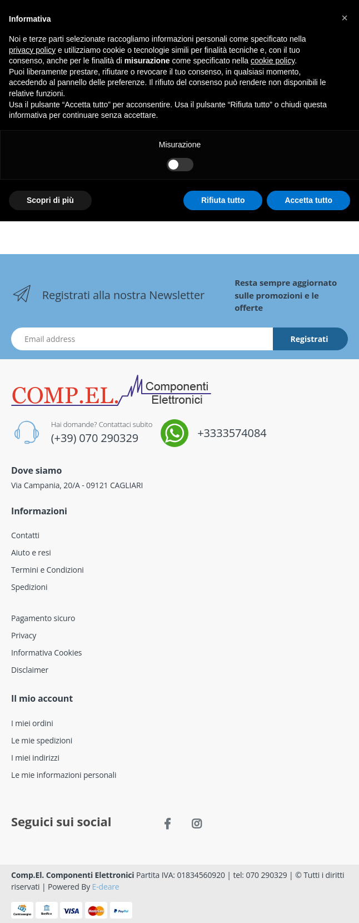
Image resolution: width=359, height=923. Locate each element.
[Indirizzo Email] (142, 338)
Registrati (309, 339)
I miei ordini (32, 723)
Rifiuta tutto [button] (223, 200)
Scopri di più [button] (50, 200)
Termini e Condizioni (47, 569)
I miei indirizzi (35, 757)
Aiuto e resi (31, 552)
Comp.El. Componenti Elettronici (72, 875)
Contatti (25, 535)
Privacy (23, 635)
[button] (344, 18)
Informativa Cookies (46, 652)
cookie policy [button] (273, 60)
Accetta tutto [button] (308, 200)
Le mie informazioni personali (63, 775)
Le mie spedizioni (41, 740)
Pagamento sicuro (43, 618)
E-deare (105, 886)
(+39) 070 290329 (94, 437)
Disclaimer (29, 669)
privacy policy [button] (32, 50)
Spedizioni (29, 587)
